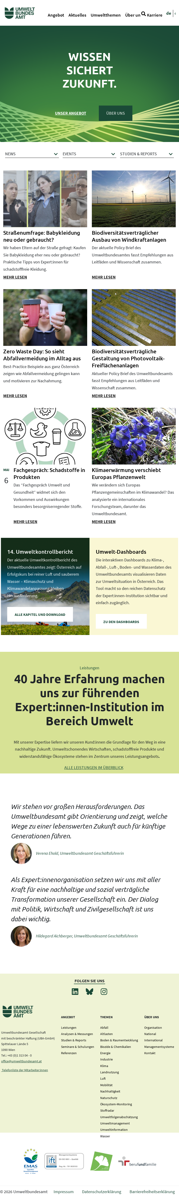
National (150, 1034)
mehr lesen (15, 277)
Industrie (106, 1059)
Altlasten (106, 1034)
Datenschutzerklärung (101, 1191)
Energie (105, 1053)
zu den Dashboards (121, 621)
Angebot (56, 15)
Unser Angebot (70, 113)
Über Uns (115, 113)
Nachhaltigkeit (110, 1091)
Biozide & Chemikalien (115, 1047)
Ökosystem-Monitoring (116, 1104)
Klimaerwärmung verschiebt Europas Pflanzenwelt (126, 473)
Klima (104, 1066)
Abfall (104, 1027)
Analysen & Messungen (77, 1034)
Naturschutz (108, 1098)
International (153, 1040)
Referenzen (69, 1053)
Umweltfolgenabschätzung (119, 1117)
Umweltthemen (106, 15)
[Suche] (143, 13)
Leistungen (68, 1027)
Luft (103, 1078)
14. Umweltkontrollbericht (40, 551)
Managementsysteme (159, 1047)
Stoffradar (107, 1110)
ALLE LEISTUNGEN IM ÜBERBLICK (93, 767)
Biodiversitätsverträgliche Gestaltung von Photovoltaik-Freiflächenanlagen (128, 358)
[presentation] (45, 198)
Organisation (153, 1027)
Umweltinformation (114, 1130)
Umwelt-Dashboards (121, 551)
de (168, 13)
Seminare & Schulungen (77, 1047)
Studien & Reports (73, 1040)
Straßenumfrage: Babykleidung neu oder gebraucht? (41, 236)
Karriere (154, 15)
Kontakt (149, 1053)
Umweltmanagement (115, 1123)
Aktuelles (77, 15)
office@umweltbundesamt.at (21, 1061)
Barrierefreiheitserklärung (152, 1191)
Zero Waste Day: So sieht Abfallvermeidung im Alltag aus (42, 355)
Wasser (105, 1136)
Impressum (64, 1191)
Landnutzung (109, 1072)
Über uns (133, 15)
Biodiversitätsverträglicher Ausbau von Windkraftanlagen (129, 236)
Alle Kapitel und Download (40, 614)
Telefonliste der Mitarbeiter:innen (24, 1070)
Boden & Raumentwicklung (119, 1040)
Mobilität (106, 1085)
